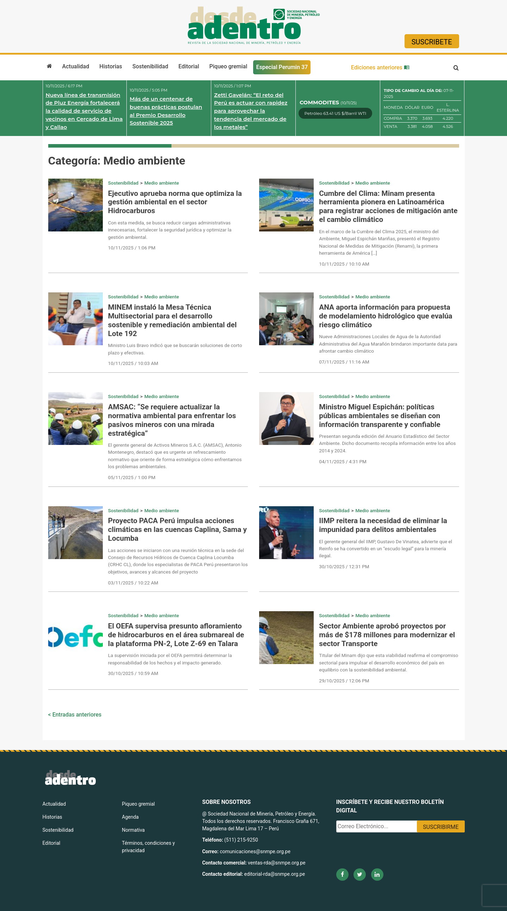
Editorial (189, 66)
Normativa (133, 830)
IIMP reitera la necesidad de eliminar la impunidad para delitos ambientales (383, 525)
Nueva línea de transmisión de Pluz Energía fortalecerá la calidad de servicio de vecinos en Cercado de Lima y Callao (84, 111)
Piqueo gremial (228, 66)
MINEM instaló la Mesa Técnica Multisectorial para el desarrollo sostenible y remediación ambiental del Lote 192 (172, 320)
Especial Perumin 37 (282, 67)
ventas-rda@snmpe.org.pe (276, 863)
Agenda (130, 817)
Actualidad (75, 66)
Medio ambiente (161, 183)
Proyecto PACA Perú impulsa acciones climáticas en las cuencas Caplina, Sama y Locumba (177, 529)
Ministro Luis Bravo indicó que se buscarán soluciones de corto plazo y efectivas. (175, 348)
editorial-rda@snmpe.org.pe (274, 874)
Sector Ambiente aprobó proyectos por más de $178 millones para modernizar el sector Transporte (387, 635)
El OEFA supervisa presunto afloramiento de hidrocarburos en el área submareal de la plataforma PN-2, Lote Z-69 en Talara (176, 635)
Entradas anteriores (77, 714)
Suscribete (432, 42)
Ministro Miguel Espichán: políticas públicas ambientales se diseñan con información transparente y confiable (379, 416)
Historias (110, 66)
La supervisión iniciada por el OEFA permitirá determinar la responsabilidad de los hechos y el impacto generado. (170, 658)
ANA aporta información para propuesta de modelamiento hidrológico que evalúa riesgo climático (385, 316)
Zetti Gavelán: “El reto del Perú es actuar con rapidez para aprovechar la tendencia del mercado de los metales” (250, 111)
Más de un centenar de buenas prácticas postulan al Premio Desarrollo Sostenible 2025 (166, 110)
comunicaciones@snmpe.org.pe (256, 851)
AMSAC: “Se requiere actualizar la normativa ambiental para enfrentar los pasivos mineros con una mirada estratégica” (172, 420)
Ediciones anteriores (380, 67)
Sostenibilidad (150, 66)
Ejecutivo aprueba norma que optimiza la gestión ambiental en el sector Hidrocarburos (175, 202)
